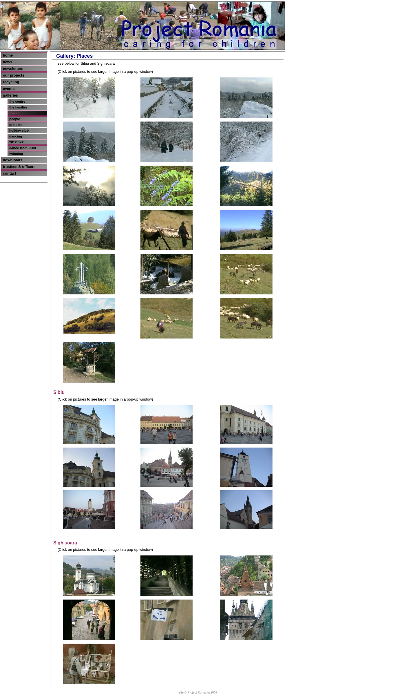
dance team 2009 (22, 148)
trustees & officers (19, 166)
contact (9, 173)
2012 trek (16, 142)
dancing (15, 136)
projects (15, 124)
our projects (13, 75)
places (14, 113)
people (14, 119)
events (9, 88)
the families (18, 107)
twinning (16, 153)
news (7, 62)
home (8, 55)
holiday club (19, 130)
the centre (17, 101)
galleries (10, 95)
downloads (12, 160)
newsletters (13, 68)
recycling (11, 82)
